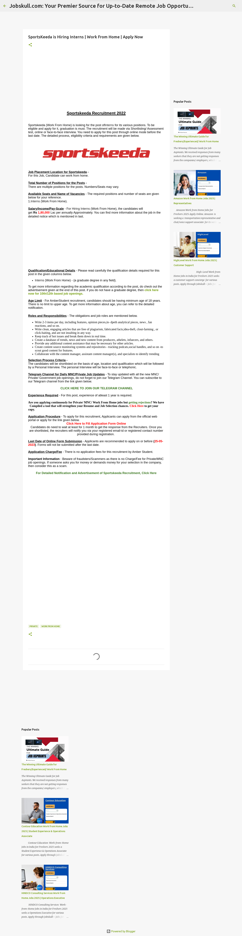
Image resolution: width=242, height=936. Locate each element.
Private (34, 626)
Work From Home (51, 626)
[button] (30, 45)
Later (105, 16)
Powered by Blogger (121, 931)
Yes (138, 16)
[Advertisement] (96, 86)
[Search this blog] (221, 6)
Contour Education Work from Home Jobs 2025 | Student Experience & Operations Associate (45, 831)
